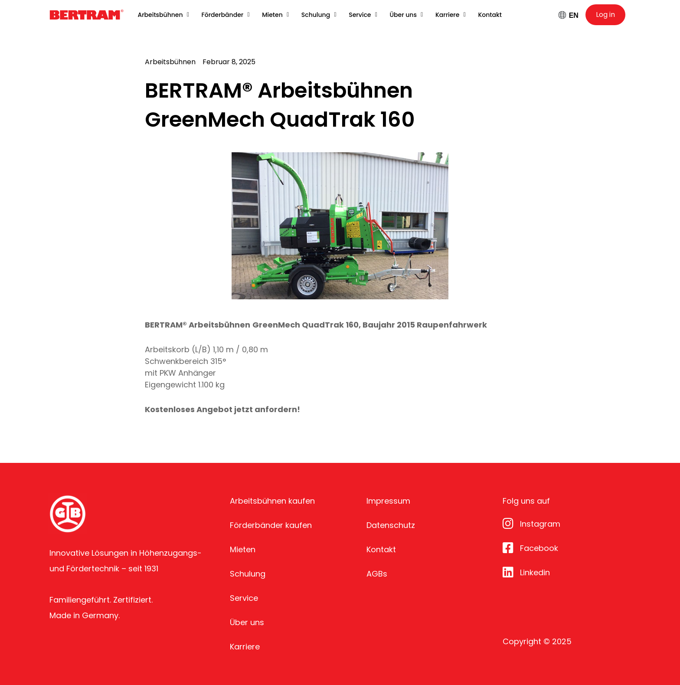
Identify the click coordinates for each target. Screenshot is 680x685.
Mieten (242, 549)
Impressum (388, 500)
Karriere (245, 646)
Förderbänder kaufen (271, 525)
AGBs (376, 573)
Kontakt (381, 549)
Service (244, 598)
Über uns (247, 622)
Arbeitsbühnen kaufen (272, 500)
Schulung (247, 573)
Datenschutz (390, 525)
